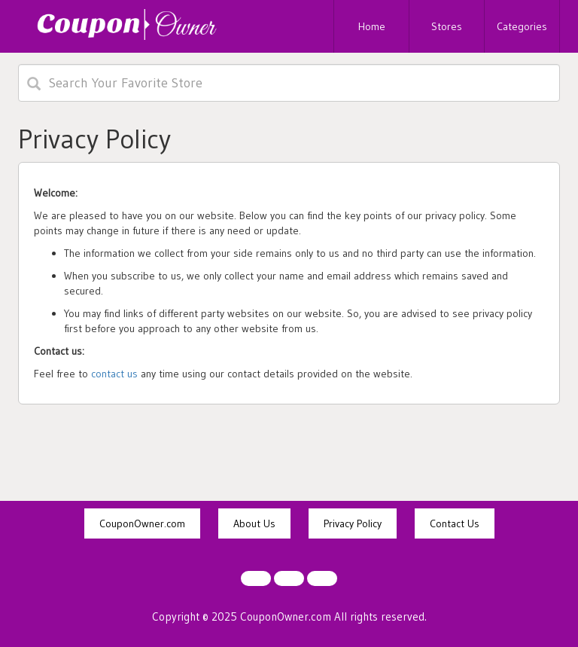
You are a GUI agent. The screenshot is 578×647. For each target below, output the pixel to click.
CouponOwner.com (142, 523)
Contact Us (454, 523)
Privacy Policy (353, 523)
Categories (522, 26)
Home (371, 26)
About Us (254, 523)
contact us (114, 373)
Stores (446, 26)
